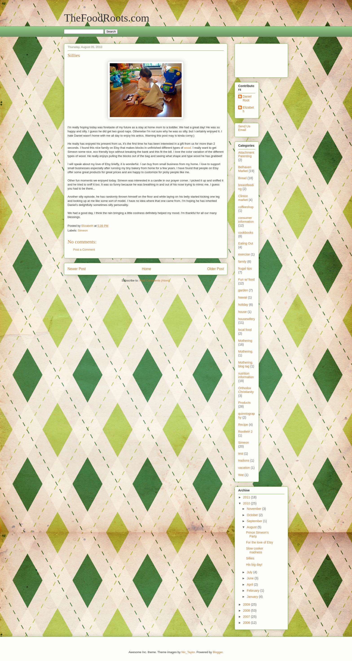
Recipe (243, 424)
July (250, 572)
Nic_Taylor (188, 652)
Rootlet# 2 (245, 431)
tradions (243, 460)
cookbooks (245, 232)
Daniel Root (247, 98)
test (240, 453)
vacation (244, 467)
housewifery (246, 319)
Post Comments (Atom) (154, 280)
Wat (241, 475)
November (254, 508)
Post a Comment (84, 249)
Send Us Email (244, 128)
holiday (243, 304)
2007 (247, 616)
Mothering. (245, 351)
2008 (247, 610)
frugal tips (245, 268)
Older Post (215, 269)
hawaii (242, 297)
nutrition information (246, 375)
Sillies (250, 558)
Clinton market (243, 198)
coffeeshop (245, 207)
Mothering (245, 340)
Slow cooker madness (254, 550)
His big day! (254, 564)
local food (245, 330)
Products (244, 402)
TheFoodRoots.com (106, 18)
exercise (244, 254)
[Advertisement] (252, 59)
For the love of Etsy (259, 542)
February (253, 590)
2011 (247, 497)
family (242, 261)
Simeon (83, 230)
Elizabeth (248, 109)
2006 (247, 622)
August (252, 527)
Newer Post (77, 269)
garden (243, 290)
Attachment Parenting (246, 154)
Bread (242, 178)
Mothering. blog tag (245, 364)
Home (146, 269)
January (253, 596)
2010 (247, 503)
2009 (247, 604)
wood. (188, 147)
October (253, 515)
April (250, 584)
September (255, 521)
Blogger (217, 652)
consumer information (246, 219)
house (242, 312)
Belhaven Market (244, 169)
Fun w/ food (246, 279)
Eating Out (245, 243)
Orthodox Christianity (246, 390)
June (250, 578)
